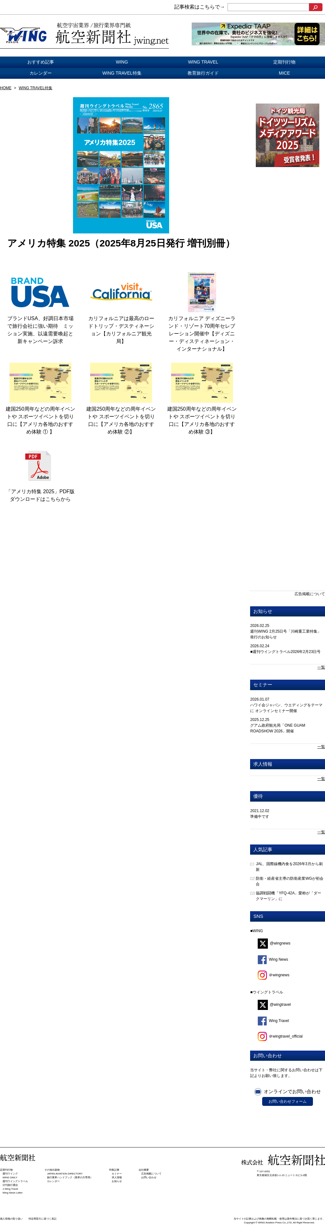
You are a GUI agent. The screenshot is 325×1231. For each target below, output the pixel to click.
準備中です (259, 816)
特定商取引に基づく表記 (42, 1218)
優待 (258, 796)
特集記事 (114, 1169)
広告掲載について (310, 594)
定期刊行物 (284, 61)
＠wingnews (273, 975)
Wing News (273, 959)
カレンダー (41, 73)
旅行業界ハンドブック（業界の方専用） (70, 1177)
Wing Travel (273, 1021)
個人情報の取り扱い (11, 1218)
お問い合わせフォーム (288, 1101)
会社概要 (144, 1169)
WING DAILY (10, 1177)
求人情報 (262, 764)
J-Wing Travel (10, 1188)
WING (122, 61)
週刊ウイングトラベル (15, 1181)
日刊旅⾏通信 (10, 1185)
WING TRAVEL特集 (121, 73)
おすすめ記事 (40, 61)
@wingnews (274, 943)
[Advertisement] (280, 281)
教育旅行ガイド (203, 73)
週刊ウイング (10, 1173)
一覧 (321, 667)
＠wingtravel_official (280, 1036)
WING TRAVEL (203, 61)
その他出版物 (52, 1169)
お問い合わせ (148, 1177)
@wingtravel (274, 1004)
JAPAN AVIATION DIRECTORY (65, 1173)
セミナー (262, 684)
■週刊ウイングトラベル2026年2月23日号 (285, 651)
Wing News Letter (13, 1192)
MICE (284, 73)
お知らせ (262, 611)
